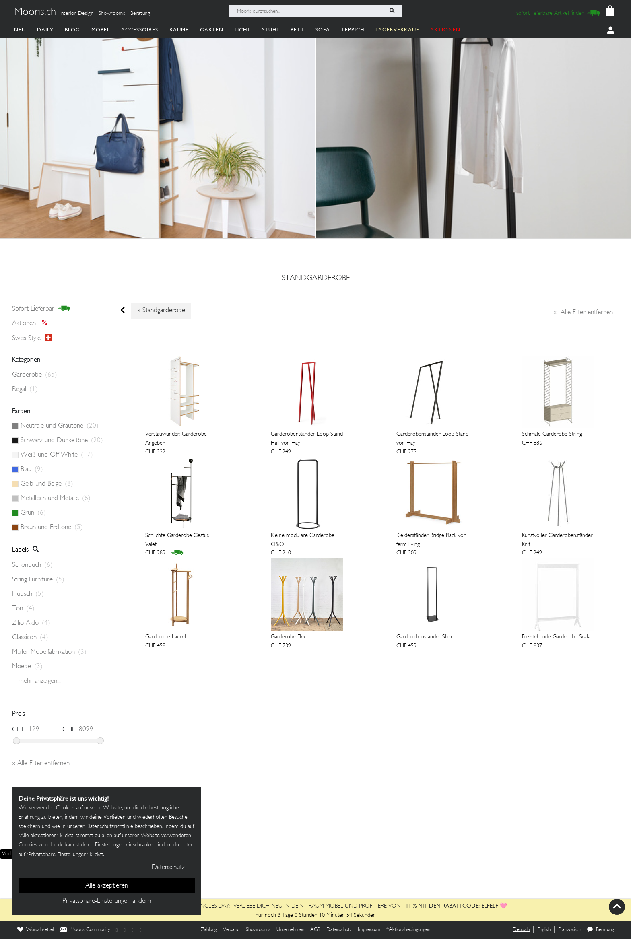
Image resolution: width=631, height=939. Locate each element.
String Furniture (38, 580)
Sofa (323, 30)
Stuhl (270, 30)
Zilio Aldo (31, 623)
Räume (179, 30)
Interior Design (77, 13)
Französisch (569, 929)
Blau (32, 469)
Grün (33, 513)
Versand (231, 929)
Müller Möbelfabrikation (49, 652)
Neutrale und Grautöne (60, 426)
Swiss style (32, 338)
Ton (23, 608)
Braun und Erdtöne (52, 527)
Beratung (140, 13)
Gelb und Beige (47, 484)
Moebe (27, 666)
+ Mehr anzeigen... (36, 681)
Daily (45, 30)
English (544, 929)
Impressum (369, 929)
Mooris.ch (35, 12)
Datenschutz (339, 929)
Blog (72, 30)
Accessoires (139, 30)
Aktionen (32, 323)
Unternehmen (290, 929)
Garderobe (34, 375)
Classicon (30, 637)
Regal (25, 389)
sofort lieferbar (41, 308)
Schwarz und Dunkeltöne (62, 440)
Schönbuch (32, 565)
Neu (20, 30)
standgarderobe (316, 278)
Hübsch (28, 594)
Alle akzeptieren (106, 886)
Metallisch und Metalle (56, 498)
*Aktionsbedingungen (408, 929)
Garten (211, 30)
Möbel (100, 30)
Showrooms (112, 13)
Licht (243, 30)
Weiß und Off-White (57, 455)
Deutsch (521, 929)
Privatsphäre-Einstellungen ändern (106, 901)
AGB (315, 929)
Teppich (352, 30)
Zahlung (209, 929)
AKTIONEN (445, 30)
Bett (297, 30)
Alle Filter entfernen (583, 312)
